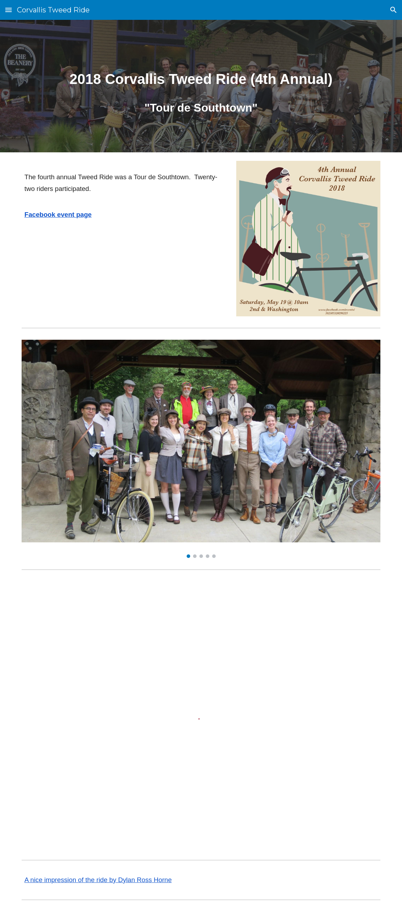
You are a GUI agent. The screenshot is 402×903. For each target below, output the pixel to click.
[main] (201, 86)
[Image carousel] (201, 449)
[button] (8, 9)
